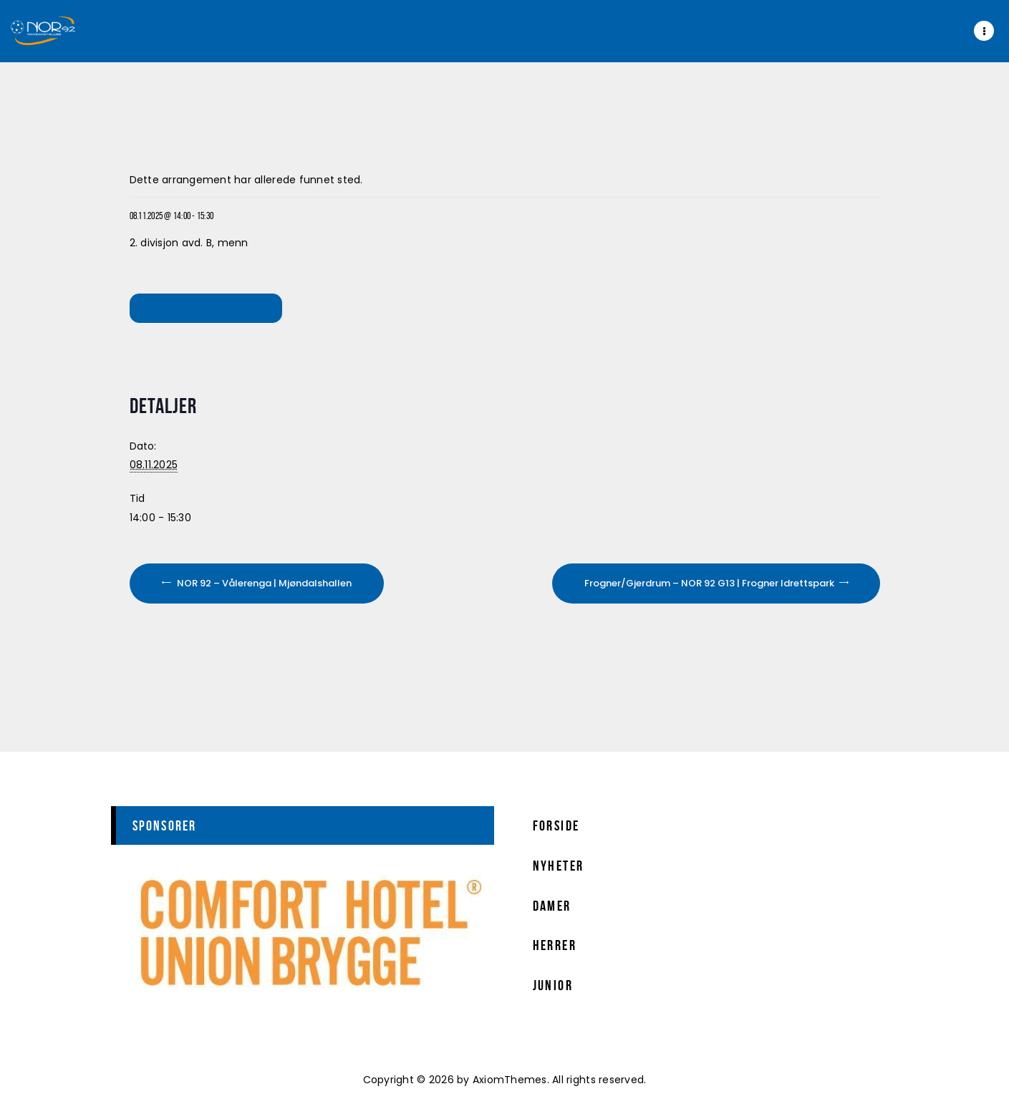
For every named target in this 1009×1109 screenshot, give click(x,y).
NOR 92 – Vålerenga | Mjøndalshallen (263, 583)
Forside (556, 825)
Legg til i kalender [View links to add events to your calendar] (208, 308)
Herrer (554, 945)
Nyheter (558, 865)
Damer (552, 906)
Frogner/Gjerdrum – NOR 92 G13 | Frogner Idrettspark (710, 583)
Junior (553, 985)
